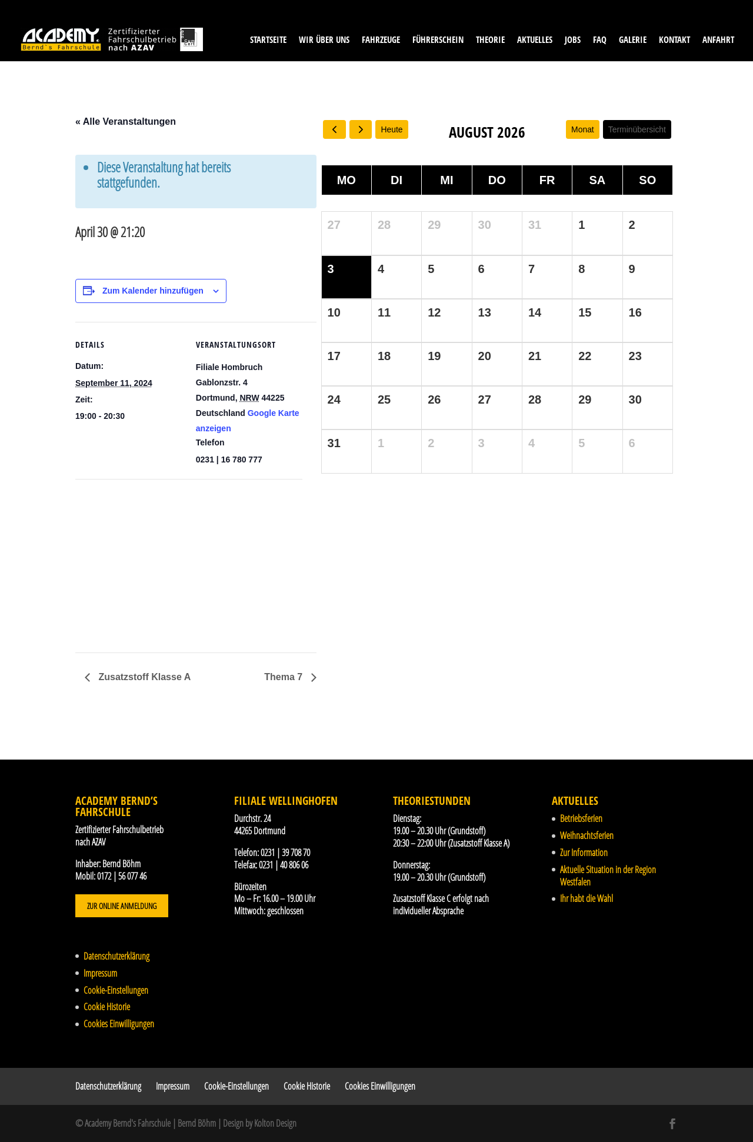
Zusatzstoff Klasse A (143, 677)
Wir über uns (324, 40)
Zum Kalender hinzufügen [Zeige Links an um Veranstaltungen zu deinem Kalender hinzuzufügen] (153, 290)
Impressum (100, 973)
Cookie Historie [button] (107, 1006)
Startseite (268, 40)
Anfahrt (718, 40)
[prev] (334, 129)
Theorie (490, 40)
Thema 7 (284, 677)
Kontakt (674, 40)
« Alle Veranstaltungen (125, 121)
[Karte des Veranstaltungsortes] (137, 560)
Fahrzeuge (381, 40)
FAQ (600, 40)
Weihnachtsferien (587, 835)
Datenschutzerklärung (116, 956)
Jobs (573, 40)
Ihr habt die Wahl (586, 898)
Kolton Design (275, 1123)
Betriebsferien (581, 818)
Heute (392, 129)
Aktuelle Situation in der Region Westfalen (608, 875)
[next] (360, 129)
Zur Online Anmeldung (121, 905)
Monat (582, 129)
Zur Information (584, 852)
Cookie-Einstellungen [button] (116, 990)
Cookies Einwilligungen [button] (119, 1023)
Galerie (633, 40)
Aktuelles (534, 40)
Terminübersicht (637, 129)
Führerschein (438, 40)
